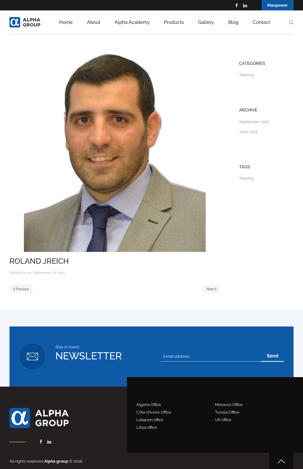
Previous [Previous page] (21, 289)
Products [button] (174, 22)
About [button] (93, 22)
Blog (233, 22)
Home (66, 22)
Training (246, 74)
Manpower (277, 5)
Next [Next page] (212, 289)
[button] (291, 22)
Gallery (206, 22)
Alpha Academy (132, 22)
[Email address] (211, 356)
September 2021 (254, 121)
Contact (261, 22)
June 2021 (248, 131)
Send (272, 356)
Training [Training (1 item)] (246, 178)
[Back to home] (24, 22)
